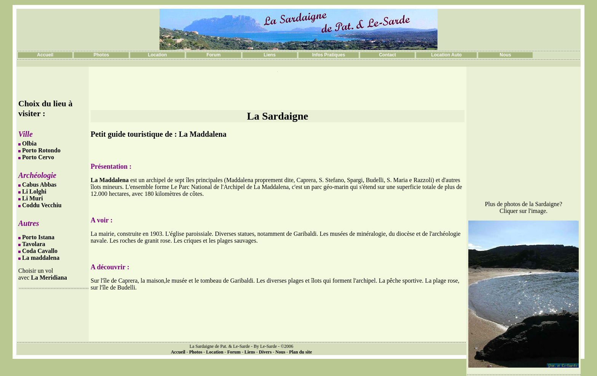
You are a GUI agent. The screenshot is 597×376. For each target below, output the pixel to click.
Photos (101, 55)
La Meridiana (49, 277)
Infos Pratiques (328, 55)
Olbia (29, 143)
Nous (505, 55)
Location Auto (446, 55)
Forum (213, 55)
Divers (265, 352)
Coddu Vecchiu (42, 205)
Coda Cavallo (39, 251)
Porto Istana (38, 237)
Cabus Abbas (39, 184)
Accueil (45, 55)
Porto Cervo (38, 157)
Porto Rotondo (41, 150)
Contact (387, 55)
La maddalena (40, 257)
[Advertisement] (277, 91)
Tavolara (33, 244)
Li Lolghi (34, 191)
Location (157, 55)
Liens (270, 55)
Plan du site (300, 352)
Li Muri (32, 198)
